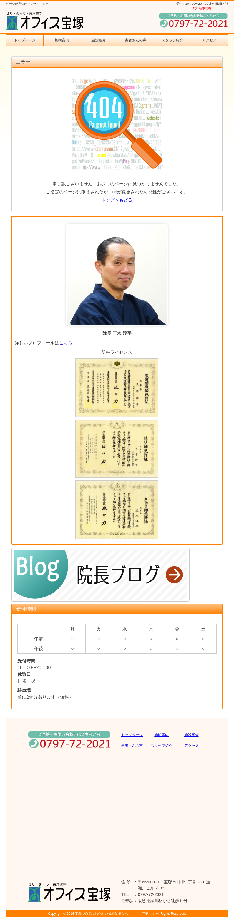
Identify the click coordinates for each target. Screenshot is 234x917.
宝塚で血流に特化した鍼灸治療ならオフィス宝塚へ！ (115, 914)
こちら (65, 342)
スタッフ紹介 (172, 40)
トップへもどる (116, 200)
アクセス (209, 40)
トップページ (25, 40)
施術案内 (62, 40)
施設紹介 (98, 40)
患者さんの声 (135, 40)
